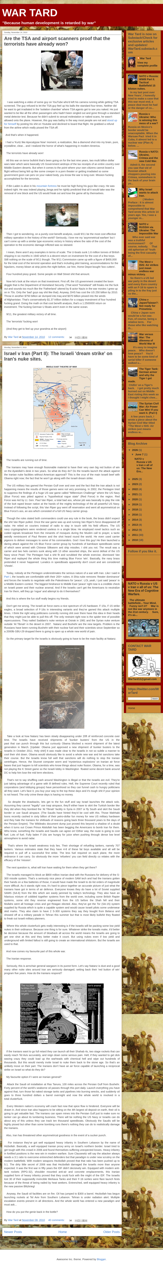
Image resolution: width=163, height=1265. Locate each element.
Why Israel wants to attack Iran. (148, 192)
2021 (135, 494)
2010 (135, 540)
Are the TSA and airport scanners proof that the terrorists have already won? (57, 41)
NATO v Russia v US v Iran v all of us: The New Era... (143, 465)
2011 (135, 534)
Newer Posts (13, 1232)
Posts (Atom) (69, 1241)
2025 (135, 479)
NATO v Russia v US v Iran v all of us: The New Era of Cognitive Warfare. (143, 589)
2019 (135, 504)
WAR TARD (30, 12)
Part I (7, 576)
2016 (135, 514)
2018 (135, 509)
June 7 (139, 454)
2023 (135, 484)
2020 (135, 499)
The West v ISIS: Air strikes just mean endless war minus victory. (143, 268)
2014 (135, 519)
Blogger (101, 1259)
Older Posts (111, 1232)
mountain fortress (47, 186)
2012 (135, 529)
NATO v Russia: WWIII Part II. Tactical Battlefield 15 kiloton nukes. (143, 82)
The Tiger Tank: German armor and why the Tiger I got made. (143, 375)
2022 (135, 489)
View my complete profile (147, 64)
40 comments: (56, 1220)
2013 (135, 524)
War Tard (145, 58)
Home (62, 1232)
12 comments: (56, 337)
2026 (135, 450)
